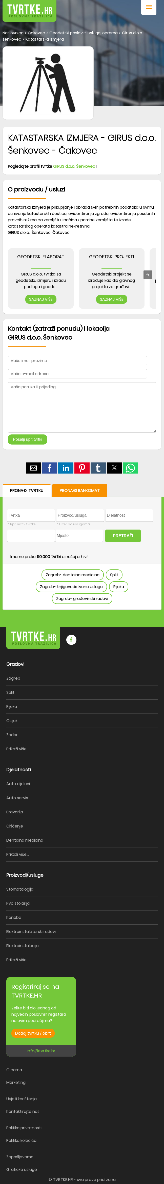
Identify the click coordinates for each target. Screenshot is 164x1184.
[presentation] (148, 274)
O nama (14, 1070)
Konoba (13, 917)
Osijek (11, 721)
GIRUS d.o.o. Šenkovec (74, 166)
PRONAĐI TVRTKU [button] (26, 490)
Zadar (12, 735)
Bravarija (14, 812)
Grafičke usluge (21, 1169)
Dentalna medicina (24, 840)
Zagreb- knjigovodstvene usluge (71, 587)
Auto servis (17, 798)
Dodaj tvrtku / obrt (33, 1033)
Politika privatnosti (24, 1128)
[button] (148, 7)
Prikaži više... (17, 749)
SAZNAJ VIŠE (41, 299)
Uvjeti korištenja (21, 1099)
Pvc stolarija (18, 903)
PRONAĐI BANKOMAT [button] (80, 490)
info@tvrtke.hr (41, 1051)
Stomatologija (19, 889)
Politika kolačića (21, 1140)
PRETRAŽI (123, 536)
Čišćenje (14, 826)
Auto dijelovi (18, 784)
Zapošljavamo (19, 1157)
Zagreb (13, 678)
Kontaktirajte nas (22, 1111)
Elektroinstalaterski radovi (31, 931)
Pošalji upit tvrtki (27, 439)
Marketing (16, 1082)
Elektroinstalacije (22, 946)
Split (114, 575)
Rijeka (118, 587)
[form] (82, 547)
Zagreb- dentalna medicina (72, 575)
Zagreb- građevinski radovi (82, 598)
